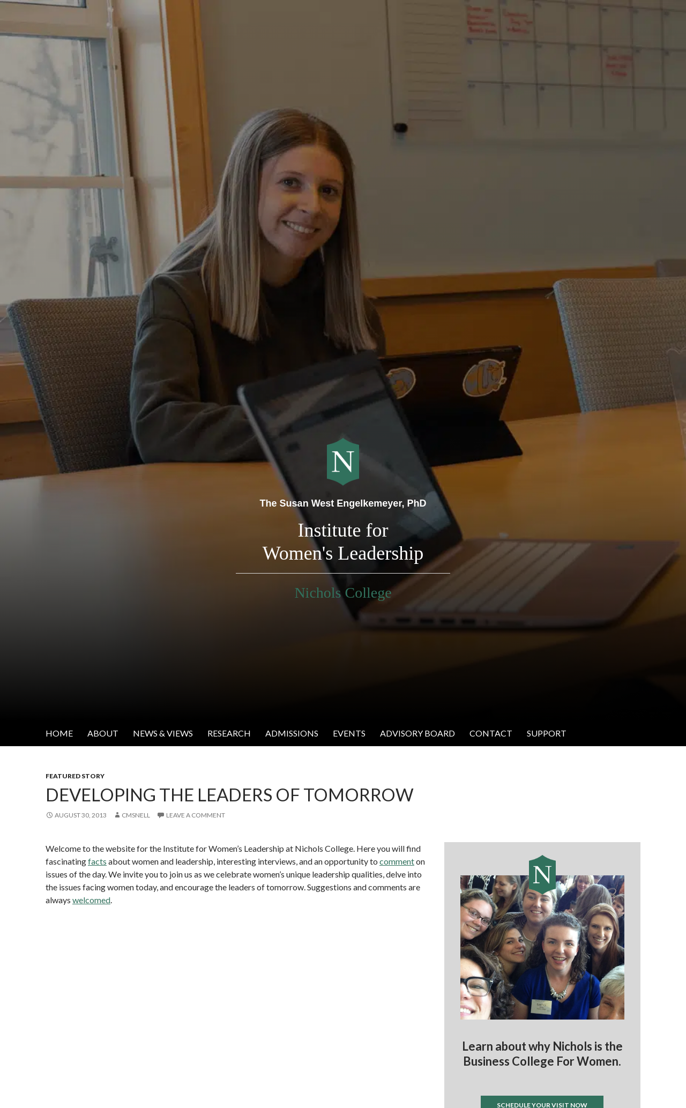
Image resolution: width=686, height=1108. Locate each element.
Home (59, 733)
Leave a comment (195, 815)
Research (229, 733)
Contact (490, 733)
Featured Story (75, 776)
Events (349, 733)
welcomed (91, 900)
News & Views (163, 733)
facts (97, 861)
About (102, 733)
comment (396, 861)
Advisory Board (417, 733)
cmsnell (136, 815)
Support (546, 733)
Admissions (291, 733)
